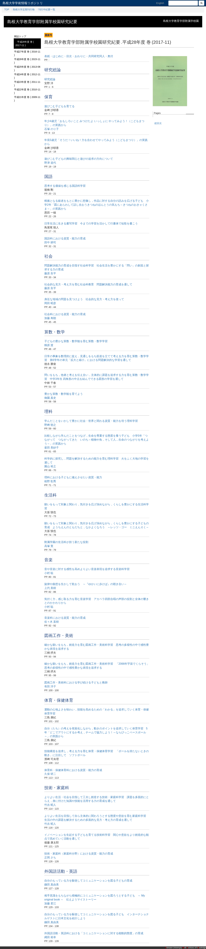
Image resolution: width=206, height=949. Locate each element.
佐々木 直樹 (51, 621)
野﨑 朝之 (50, 424)
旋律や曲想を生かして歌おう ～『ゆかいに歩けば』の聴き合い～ (85, 584)
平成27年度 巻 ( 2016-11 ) (27, 53)
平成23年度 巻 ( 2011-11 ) (27, 84)
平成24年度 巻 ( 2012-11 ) (27, 76)
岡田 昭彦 (50, 303)
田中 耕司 (50, 242)
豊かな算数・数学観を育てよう (63, 393)
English (160, 3)
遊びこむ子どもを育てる (59, 106)
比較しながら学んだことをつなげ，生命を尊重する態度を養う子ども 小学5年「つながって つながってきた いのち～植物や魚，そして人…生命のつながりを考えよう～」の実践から (96, 439)
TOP (6, 9)
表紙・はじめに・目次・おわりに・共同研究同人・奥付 (78, 56)
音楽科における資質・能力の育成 (65, 617)
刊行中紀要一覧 (46, 9)
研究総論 (49, 79)
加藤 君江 (50, 903)
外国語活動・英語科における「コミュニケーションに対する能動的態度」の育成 (93, 933)
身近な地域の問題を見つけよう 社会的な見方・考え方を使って (84, 299)
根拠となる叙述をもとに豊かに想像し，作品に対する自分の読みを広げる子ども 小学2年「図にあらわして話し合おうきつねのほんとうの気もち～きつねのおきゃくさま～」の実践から (96, 204)
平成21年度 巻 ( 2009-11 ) (27, 99)
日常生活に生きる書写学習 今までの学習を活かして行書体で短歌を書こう (91, 223)
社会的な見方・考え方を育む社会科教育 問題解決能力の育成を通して (88, 284)
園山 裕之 (50, 466)
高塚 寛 (48, 546)
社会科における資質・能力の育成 (65, 314)
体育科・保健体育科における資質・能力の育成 (73, 770)
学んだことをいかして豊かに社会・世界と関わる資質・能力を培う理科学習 (91, 420)
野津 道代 (50, 162)
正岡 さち (50, 857)
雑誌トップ (20, 36)
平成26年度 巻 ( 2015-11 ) (27, 61)
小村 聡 (48, 573)
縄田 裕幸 (50, 937)
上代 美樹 (50, 588)
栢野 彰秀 (50, 481)
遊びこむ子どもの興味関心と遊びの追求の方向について (78, 158)
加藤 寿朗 (50, 318)
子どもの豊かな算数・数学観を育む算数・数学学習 (76, 341)
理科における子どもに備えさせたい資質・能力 (73, 477)
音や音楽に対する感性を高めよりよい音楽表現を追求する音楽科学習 (87, 569)
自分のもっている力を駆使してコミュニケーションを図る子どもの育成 (88, 880)
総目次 (158, 123)
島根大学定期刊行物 (24, 9)
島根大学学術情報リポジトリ (23, 3)
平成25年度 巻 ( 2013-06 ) (27, 68)
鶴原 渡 (48, 345)
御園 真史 (50, 397)
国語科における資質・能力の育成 (65, 238)
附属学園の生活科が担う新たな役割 (66, 542)
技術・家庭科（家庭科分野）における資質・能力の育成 (78, 853)
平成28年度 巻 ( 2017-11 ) (24, 43)
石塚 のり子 (51, 129)
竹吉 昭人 (50, 804)
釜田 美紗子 (51, 447)
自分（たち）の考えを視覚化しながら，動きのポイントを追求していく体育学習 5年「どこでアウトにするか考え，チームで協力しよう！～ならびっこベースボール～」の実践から (96, 732)
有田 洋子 (50, 686)
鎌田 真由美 (51, 884)
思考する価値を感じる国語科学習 (65, 185)
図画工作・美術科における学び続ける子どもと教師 (76, 682)
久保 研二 (50, 773)
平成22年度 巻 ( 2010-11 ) (27, 91)
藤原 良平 (50, 273)
